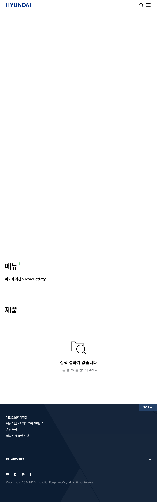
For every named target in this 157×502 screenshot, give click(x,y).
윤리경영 (11, 430)
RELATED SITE (78, 459)
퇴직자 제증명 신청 (17, 436)
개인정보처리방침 (16, 417)
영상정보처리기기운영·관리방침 (25, 424)
